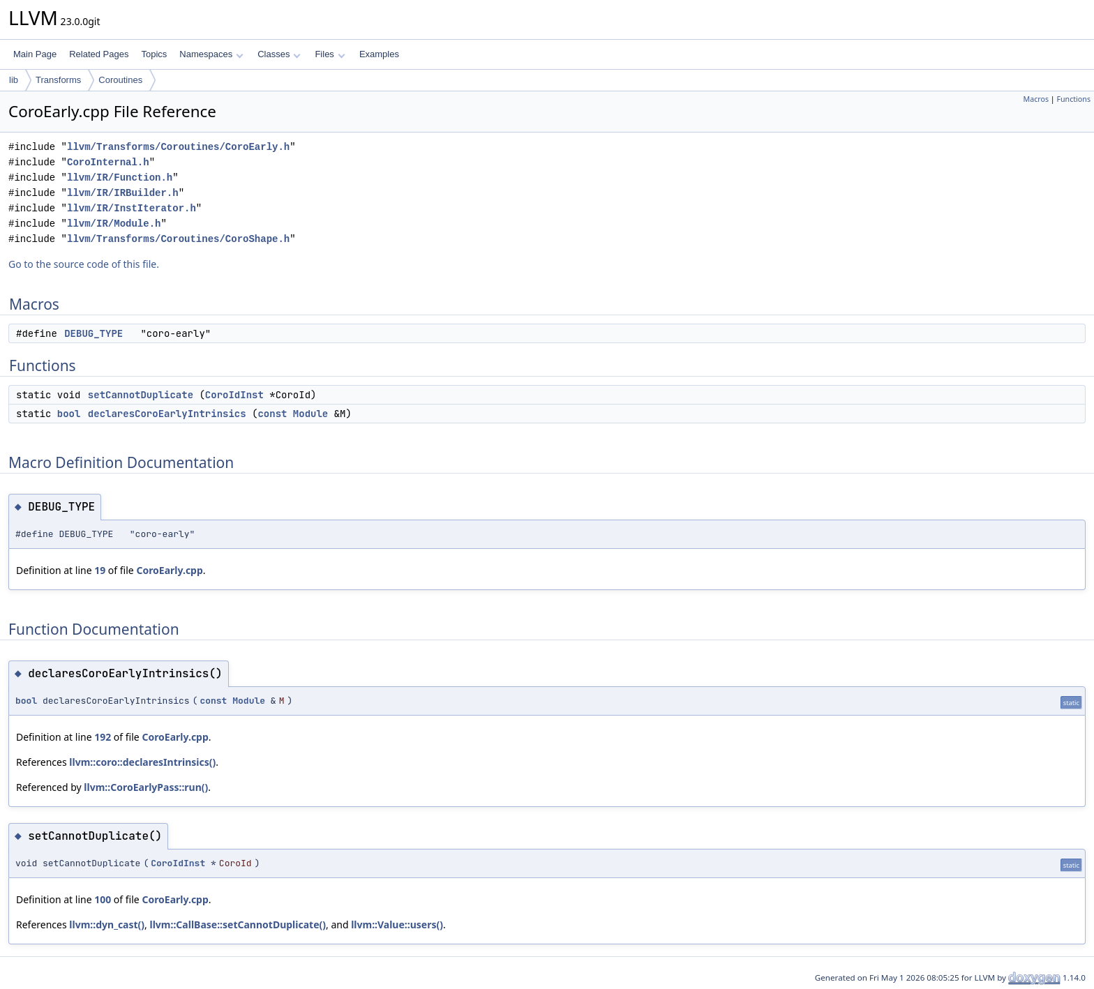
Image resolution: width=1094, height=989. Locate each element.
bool (69, 413)
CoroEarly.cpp (169, 570)
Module (310, 413)
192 (102, 736)
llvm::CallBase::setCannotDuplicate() (238, 924)
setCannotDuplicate (140, 394)
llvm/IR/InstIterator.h (131, 208)
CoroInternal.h (108, 162)
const (272, 413)
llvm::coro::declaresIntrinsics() (142, 762)
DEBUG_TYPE (93, 333)
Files (330, 54)
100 (102, 899)
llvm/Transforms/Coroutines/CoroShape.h (178, 239)
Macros (1036, 99)
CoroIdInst (234, 394)
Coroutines (120, 80)
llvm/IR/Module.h (113, 223)
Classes (279, 54)
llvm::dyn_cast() (106, 924)
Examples (379, 54)
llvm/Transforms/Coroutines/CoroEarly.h (178, 146)
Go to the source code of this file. (83, 264)
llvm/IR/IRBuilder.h (123, 192)
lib (13, 80)
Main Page (35, 54)
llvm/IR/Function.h (119, 177)
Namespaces (211, 54)
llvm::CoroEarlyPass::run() (146, 787)
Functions (1073, 99)
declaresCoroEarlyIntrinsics (167, 413)
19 (99, 570)
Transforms (58, 80)
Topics (154, 54)
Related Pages (98, 54)
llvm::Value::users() (397, 924)
